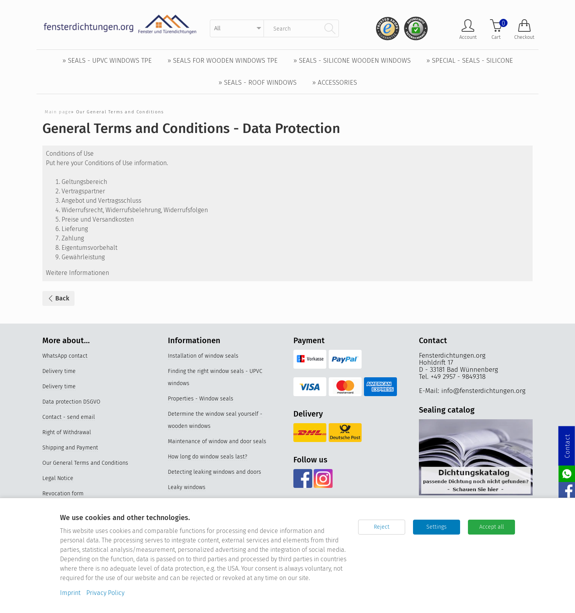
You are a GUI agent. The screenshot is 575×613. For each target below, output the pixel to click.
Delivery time (59, 371)
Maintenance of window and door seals (217, 441)
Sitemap (52, 509)
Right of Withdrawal (66, 432)
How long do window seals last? (207, 456)
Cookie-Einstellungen (68, 524)
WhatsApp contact (64, 356)
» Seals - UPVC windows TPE (107, 60)
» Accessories (334, 82)
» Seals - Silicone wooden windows (352, 60)
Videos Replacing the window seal (210, 545)
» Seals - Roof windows (257, 82)
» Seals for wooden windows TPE (222, 60)
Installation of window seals (203, 356)
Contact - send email (68, 417)
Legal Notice (57, 478)
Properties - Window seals (200, 398)
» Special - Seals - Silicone (469, 60)
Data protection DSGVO (71, 401)
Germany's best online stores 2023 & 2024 (220, 591)
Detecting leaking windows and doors (214, 472)
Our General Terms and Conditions (85, 463)
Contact (567, 446)
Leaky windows (187, 487)
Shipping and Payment (70, 447)
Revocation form (63, 493)
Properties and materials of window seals (220, 530)
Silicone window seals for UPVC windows (218, 576)
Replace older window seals (203, 560)
